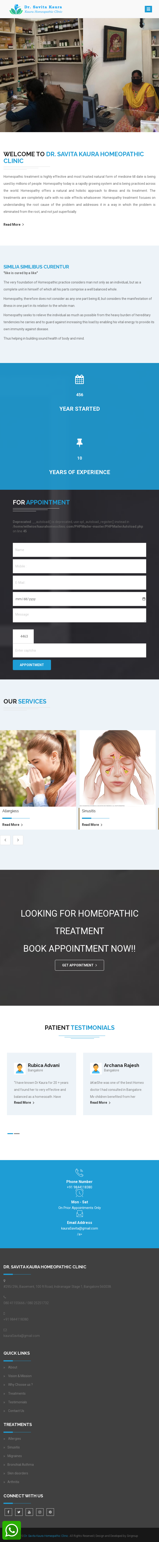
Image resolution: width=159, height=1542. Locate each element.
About (12, 1367)
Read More (11, 224)
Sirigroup (132, 1536)
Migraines (14, 1456)
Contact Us (16, 1411)
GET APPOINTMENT (78, 965)
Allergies (14, 1438)
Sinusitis (13, 1447)
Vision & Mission (20, 1376)
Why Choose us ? (20, 1384)
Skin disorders (17, 1473)
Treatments (17, 1393)
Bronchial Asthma (20, 1464)
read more (10, 825)
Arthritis (13, 1482)
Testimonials (17, 1402)
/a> (79, 1230)
